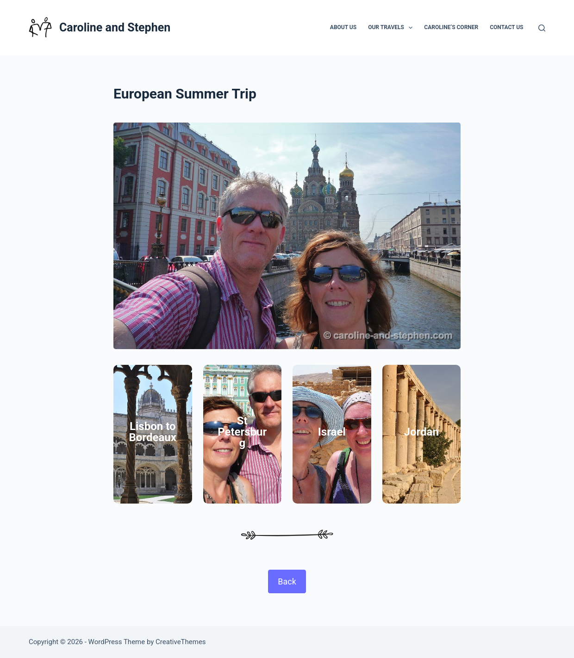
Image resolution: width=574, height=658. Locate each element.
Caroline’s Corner (451, 27)
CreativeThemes (181, 642)
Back (287, 581)
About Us (343, 27)
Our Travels (392, 27)
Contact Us (506, 27)
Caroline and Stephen (114, 27)
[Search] (541, 28)
